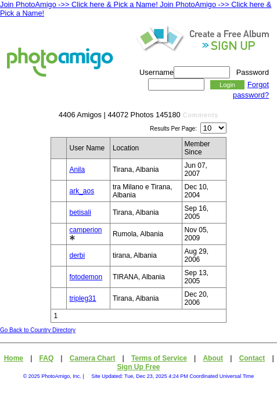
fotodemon (85, 277)
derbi (77, 255)
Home (13, 358)
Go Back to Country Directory (37, 330)
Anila (77, 169)
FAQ (46, 358)
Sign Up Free (138, 367)
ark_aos (81, 191)
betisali (80, 212)
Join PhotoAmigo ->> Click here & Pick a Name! (79, 4)
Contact (252, 358)
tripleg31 (82, 298)
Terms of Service (159, 358)
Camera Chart (93, 358)
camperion (85, 230)
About (213, 358)
